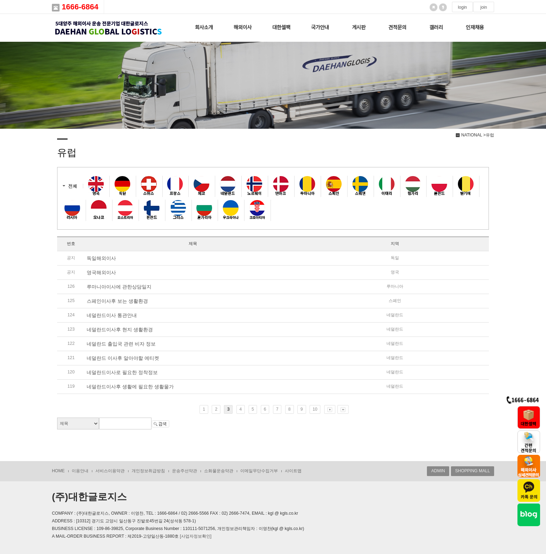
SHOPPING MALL (472, 470)
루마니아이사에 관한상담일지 (119, 287)
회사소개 (204, 27)
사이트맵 (293, 470)
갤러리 (436, 27)
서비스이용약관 (110, 470)
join (483, 7)
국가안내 (320, 27)
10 (315, 409)
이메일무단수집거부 (259, 470)
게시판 (359, 27)
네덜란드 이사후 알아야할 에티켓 (123, 358)
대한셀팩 (281, 27)
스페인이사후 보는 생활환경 (117, 301)
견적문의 (397, 27)
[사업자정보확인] (195, 536)
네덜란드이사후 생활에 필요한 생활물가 (130, 386)
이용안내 (80, 470)
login (462, 7)
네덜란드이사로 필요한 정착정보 (122, 372)
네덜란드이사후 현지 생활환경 (120, 329)
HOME (58, 470)
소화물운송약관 (218, 470)
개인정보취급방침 (148, 470)
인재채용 (475, 27)
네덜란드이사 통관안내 (112, 315)
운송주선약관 (184, 470)
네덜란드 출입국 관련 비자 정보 (121, 344)
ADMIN (438, 470)
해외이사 (243, 27)
